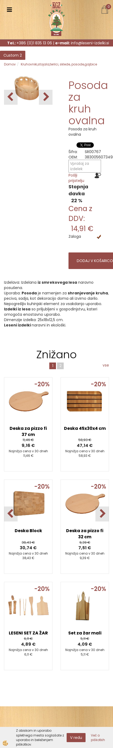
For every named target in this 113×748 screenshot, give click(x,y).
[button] (46, 97)
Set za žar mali (85, 633)
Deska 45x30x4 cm (85, 428)
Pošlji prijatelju (76, 178)
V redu (76, 737)
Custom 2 (12, 55)
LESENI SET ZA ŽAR (28, 633)
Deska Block (28, 531)
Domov (10, 64)
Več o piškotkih (98, 737)
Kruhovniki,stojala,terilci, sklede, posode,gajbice (59, 64)
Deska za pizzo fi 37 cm (28, 431)
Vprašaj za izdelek (79, 166)
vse (106, 365)
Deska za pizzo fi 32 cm (84, 534)
